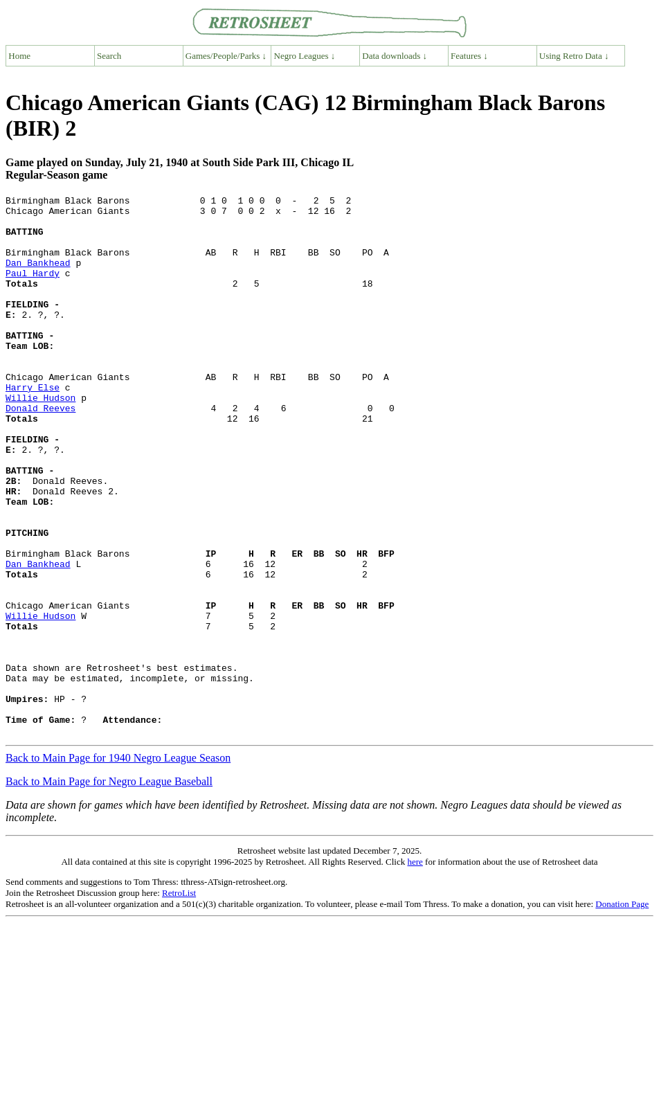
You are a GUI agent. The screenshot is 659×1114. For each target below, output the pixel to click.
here (414, 969)
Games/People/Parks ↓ (226, 56)
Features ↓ (469, 56)
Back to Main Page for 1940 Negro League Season (118, 866)
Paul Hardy (33, 289)
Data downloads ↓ (394, 56)
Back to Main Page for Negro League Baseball (109, 889)
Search (109, 56)
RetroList (179, 1001)
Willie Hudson (40, 439)
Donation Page (622, 1012)
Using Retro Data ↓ (574, 56)
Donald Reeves (40, 451)
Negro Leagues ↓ (305, 56)
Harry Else (33, 426)
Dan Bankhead (38, 277)
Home (19, 56)
